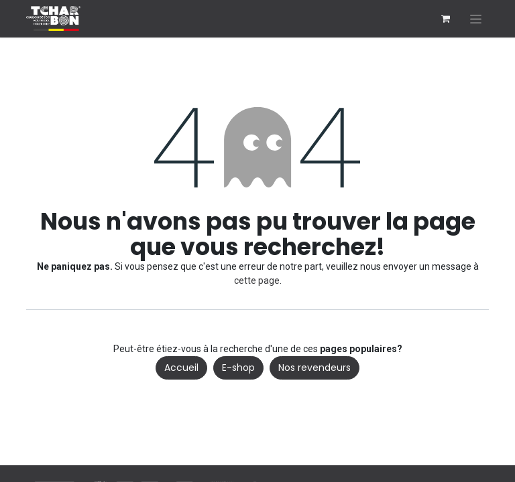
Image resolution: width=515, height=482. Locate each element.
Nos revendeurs (314, 367)
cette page (257, 280)
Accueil (181, 367)
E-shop (238, 367)
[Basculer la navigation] (476, 18)
